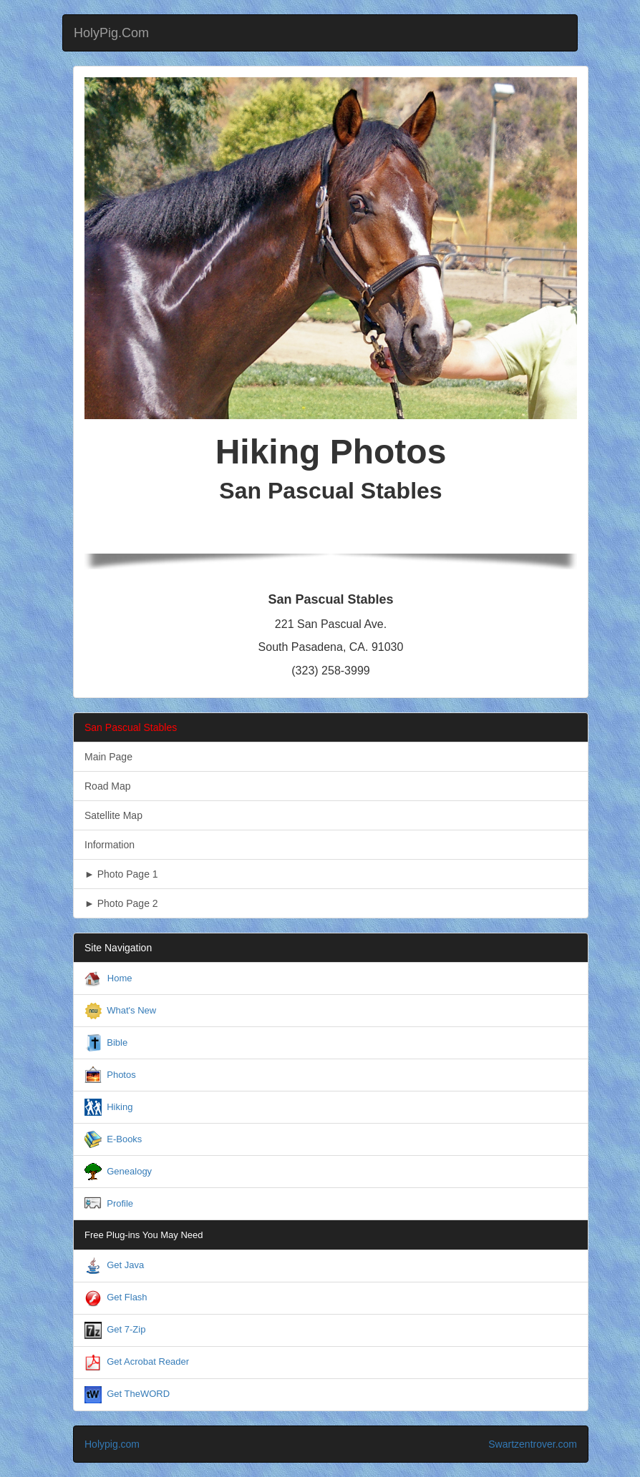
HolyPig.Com (111, 33)
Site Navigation (118, 947)
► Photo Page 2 (121, 903)
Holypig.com (112, 1444)
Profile (120, 1203)
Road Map (107, 786)
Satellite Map (113, 815)
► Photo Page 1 (121, 874)
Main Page (108, 756)
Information (109, 844)
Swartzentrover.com (532, 1444)
